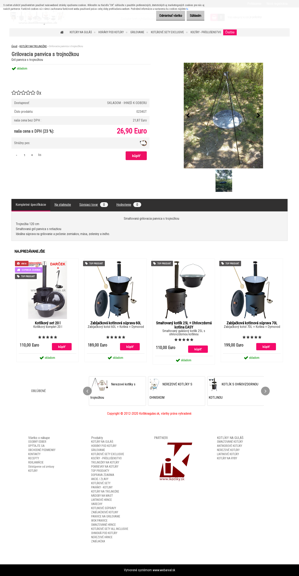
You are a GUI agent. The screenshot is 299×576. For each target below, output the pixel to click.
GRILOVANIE (137, 32)
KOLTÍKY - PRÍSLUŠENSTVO (206, 32)
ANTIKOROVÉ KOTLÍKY (229, 445)
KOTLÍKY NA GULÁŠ (81, 32)
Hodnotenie (128, 205)
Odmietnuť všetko (164, 16)
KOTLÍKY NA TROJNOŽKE (33, 46)
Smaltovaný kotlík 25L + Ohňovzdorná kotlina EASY (184, 325)
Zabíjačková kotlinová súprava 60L (115, 323)
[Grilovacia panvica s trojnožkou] (223, 115)
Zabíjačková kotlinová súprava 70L (252, 323)
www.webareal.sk (164, 570)
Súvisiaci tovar (93, 205)
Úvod (14, 46)
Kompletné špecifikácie (31, 205)
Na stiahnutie (62, 205)
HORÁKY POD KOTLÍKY (111, 32)
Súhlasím (193, 16)
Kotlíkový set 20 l (47, 323)
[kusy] (24, 155)
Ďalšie (229, 32)
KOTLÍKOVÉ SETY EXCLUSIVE (167, 32)
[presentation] (188, 115)
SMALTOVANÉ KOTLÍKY (230, 441)
